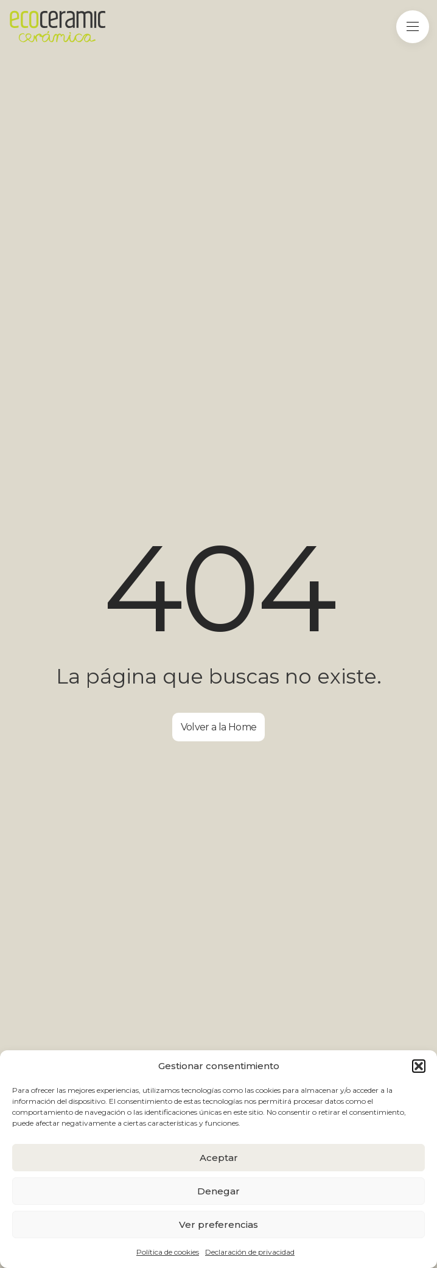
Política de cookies (167, 1251)
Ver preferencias (218, 1224)
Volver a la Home (219, 727)
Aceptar (219, 1157)
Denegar (218, 1191)
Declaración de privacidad (250, 1251)
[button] (419, 1066)
